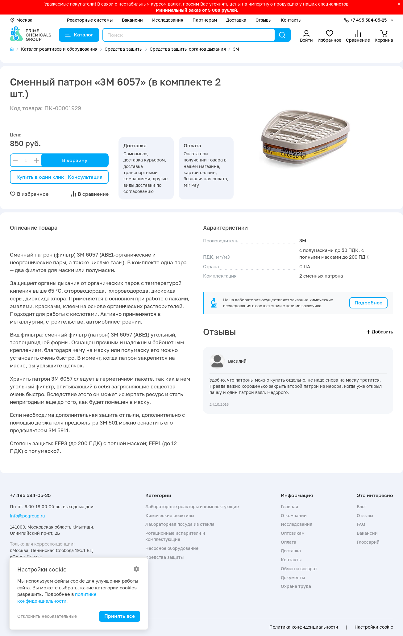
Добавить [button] (380, 331)
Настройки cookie (374, 627)
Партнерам (205, 20)
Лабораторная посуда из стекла (179, 524)
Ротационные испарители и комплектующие (175, 536)
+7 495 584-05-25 (369, 20)
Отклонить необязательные (47, 616)
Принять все (119, 616)
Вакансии (132, 20)
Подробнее (368, 302)
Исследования (167, 20)
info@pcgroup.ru (27, 515)
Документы (293, 577)
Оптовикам (293, 533)
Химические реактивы (169, 515)
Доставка (236, 20)
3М (302, 240)
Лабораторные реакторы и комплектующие (192, 506)
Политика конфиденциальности (303, 627)
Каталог (79, 34)
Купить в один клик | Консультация (59, 177)
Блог (361, 506)
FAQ (361, 524)
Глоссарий (368, 542)
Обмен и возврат (299, 568)
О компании (294, 515)
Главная (289, 506)
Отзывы (264, 20)
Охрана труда (296, 586)
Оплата (288, 542)
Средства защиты (164, 557)
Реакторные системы (90, 20)
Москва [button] (21, 20)
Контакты (291, 20)
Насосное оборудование (171, 548)
